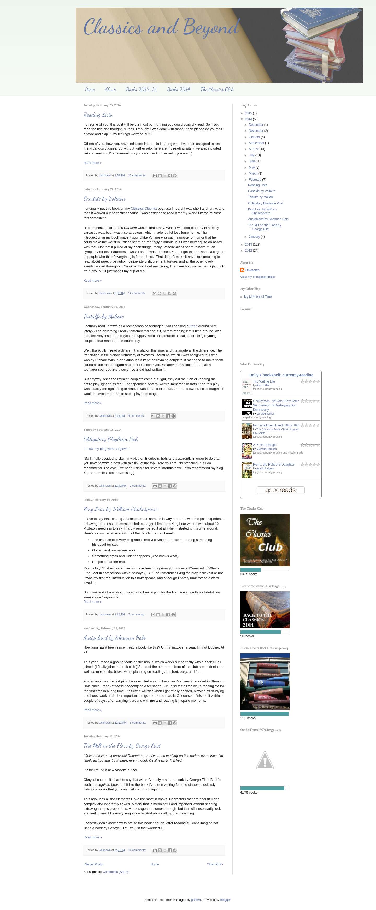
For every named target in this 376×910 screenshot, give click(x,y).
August (254, 149)
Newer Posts (94, 864)
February (255, 179)
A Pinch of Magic (264, 445)
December (256, 125)
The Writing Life (264, 381)
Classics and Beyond (161, 26)
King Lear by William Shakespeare (121, 508)
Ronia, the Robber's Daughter (273, 464)
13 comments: (137, 175)
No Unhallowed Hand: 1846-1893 (276, 425)
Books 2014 (178, 89)
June (252, 161)
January (255, 237)
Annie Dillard (263, 385)
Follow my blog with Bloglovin (106, 449)
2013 (249, 244)
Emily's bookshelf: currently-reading (281, 375)
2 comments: (138, 485)
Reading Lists (98, 114)
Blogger (225, 900)
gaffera (196, 900)
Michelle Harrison (266, 449)
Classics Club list (144, 208)
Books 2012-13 (141, 89)
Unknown (252, 270)
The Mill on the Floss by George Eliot (122, 745)
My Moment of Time (258, 297)
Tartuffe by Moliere (104, 316)
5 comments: (138, 722)
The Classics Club (217, 89)
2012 (249, 250)
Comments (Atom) (115, 872)
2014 (249, 119)
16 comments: (137, 850)
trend (193, 326)
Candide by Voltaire (105, 198)
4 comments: (136, 415)
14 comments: (137, 293)
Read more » (93, 163)
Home (90, 89)
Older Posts (215, 864)
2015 (249, 113)
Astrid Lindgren (265, 468)
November (256, 131)
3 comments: (136, 614)
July (252, 155)
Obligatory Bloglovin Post (111, 439)
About (110, 89)
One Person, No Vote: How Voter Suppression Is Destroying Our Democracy (276, 405)
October (255, 137)
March (253, 173)
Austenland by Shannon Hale (115, 637)
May (252, 167)
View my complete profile (257, 277)
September (257, 143)
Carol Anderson (265, 413)
